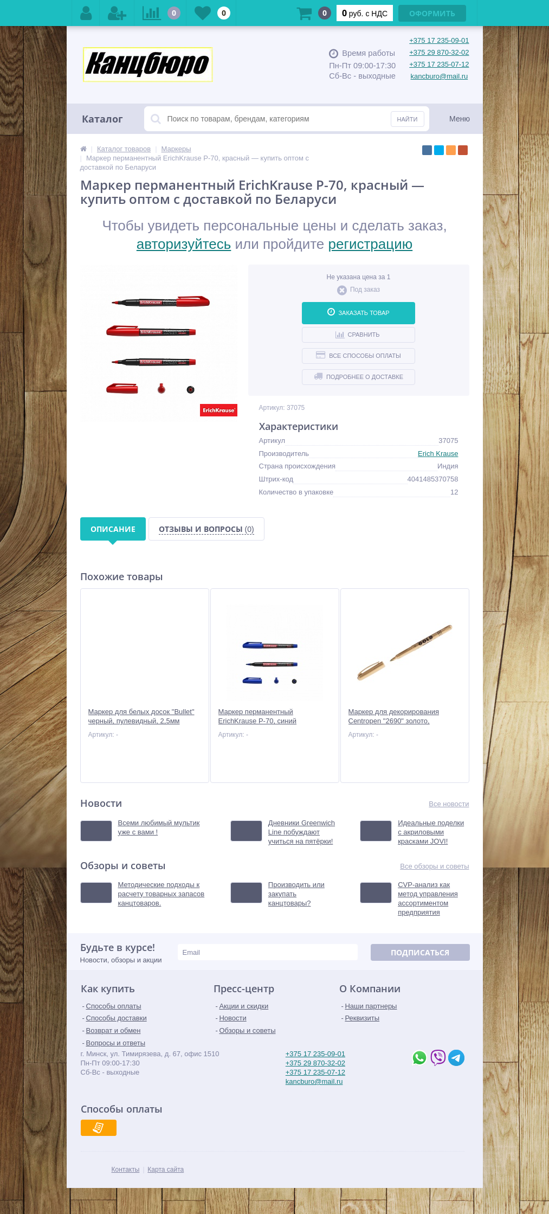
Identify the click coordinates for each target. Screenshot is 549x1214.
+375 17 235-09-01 (439, 40)
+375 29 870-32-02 (439, 52)
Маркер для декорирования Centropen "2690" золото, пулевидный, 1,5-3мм (393, 721)
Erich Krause (438, 453)
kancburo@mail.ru (439, 76)
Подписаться (420, 952)
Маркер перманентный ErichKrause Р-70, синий (257, 716)
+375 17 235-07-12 (439, 64)
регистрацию (370, 244)
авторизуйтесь (184, 244)
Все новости (449, 804)
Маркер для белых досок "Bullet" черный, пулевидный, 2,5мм (141, 716)
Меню (459, 118)
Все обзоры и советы (434, 866)
